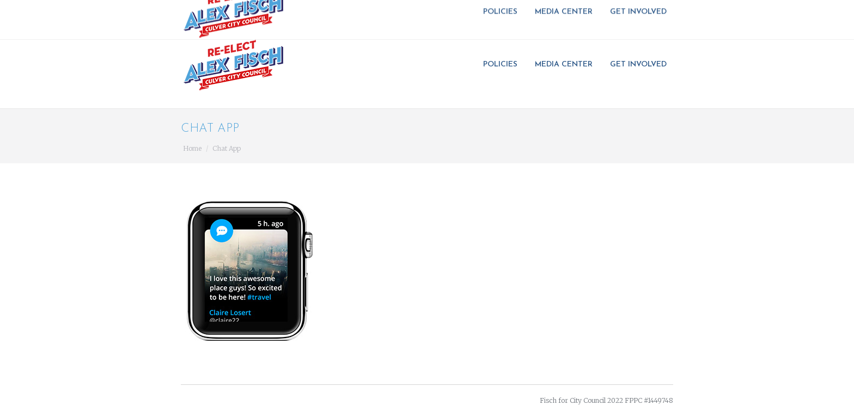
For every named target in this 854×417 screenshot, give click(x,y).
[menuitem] (503, 64)
